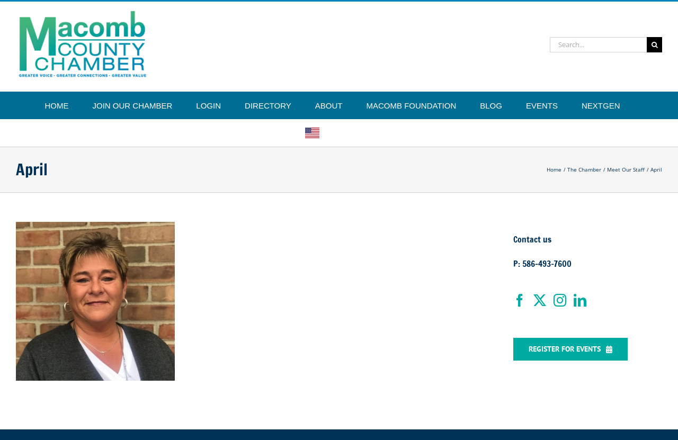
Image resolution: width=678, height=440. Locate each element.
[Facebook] (519, 300)
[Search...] (598, 44)
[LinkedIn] (580, 300)
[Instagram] (560, 300)
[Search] (654, 44)
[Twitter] (539, 300)
